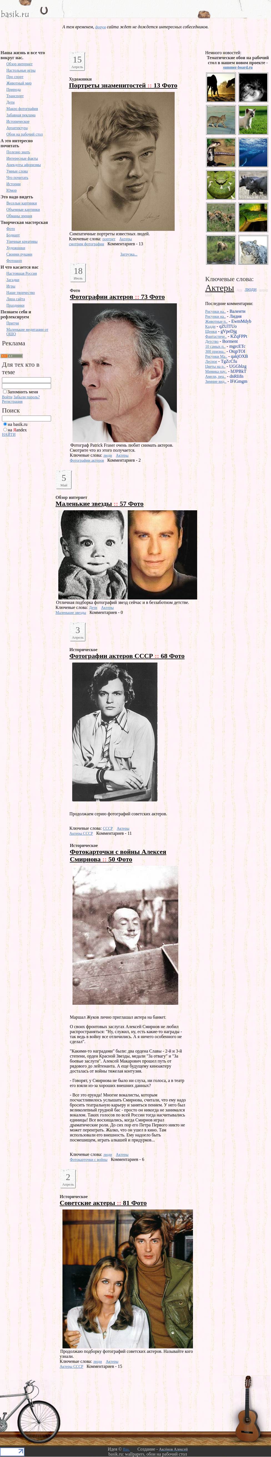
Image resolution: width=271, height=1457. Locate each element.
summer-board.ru (237, 67)
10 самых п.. (215, 346)
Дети (10, 102)
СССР (108, 828)
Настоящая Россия (21, 273)
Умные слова (17, 171)
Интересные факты (22, 158)
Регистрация (12, 401)
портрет (109, 239)
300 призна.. (215, 351)
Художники (15, 248)
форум (100, 27)
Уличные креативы (21, 241)
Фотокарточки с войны (88, 1160)
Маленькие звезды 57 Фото (100, 503)
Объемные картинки (23, 210)
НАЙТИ (9, 435)
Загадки (12, 280)
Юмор (11, 190)
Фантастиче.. (216, 336)
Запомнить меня (22, 391)
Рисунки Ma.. (216, 356)
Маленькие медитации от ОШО (27, 332)
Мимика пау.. (216, 371)
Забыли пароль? (26, 397)
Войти (7, 397)
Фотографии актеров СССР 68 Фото (127, 655)
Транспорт (15, 96)
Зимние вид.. (215, 381)
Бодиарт (13, 235)
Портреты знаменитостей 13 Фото (123, 85)
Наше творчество (20, 293)
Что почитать (17, 178)
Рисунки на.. (215, 311)
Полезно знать (18, 152)
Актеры (125, 239)
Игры (10, 286)
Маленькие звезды (71, 613)
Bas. (126, 1449)
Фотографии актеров (87, 460)
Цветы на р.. (215, 366)
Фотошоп (14, 261)
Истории (13, 184)
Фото (10, 229)
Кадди (210, 326)
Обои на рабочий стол (24, 134)
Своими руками (19, 254)
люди (107, 455)
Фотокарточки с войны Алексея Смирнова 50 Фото (118, 855)
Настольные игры (21, 70)
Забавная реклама (21, 115)
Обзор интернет (19, 64)
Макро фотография (22, 109)
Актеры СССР (81, 833)
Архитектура (17, 128)
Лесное (211, 361)
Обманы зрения (19, 216)
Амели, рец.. (215, 376)
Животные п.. (216, 321)
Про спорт (14, 77)
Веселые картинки (21, 203)
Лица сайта (15, 299)
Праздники (15, 305)
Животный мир (19, 83)
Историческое (17, 121)
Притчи (12, 323)
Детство (212, 341)
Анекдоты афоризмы (23, 165)
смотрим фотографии (86, 244)
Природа (13, 90)
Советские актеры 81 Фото (103, 1202)
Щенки (211, 331)
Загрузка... (128, 254)
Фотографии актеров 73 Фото (117, 296)
